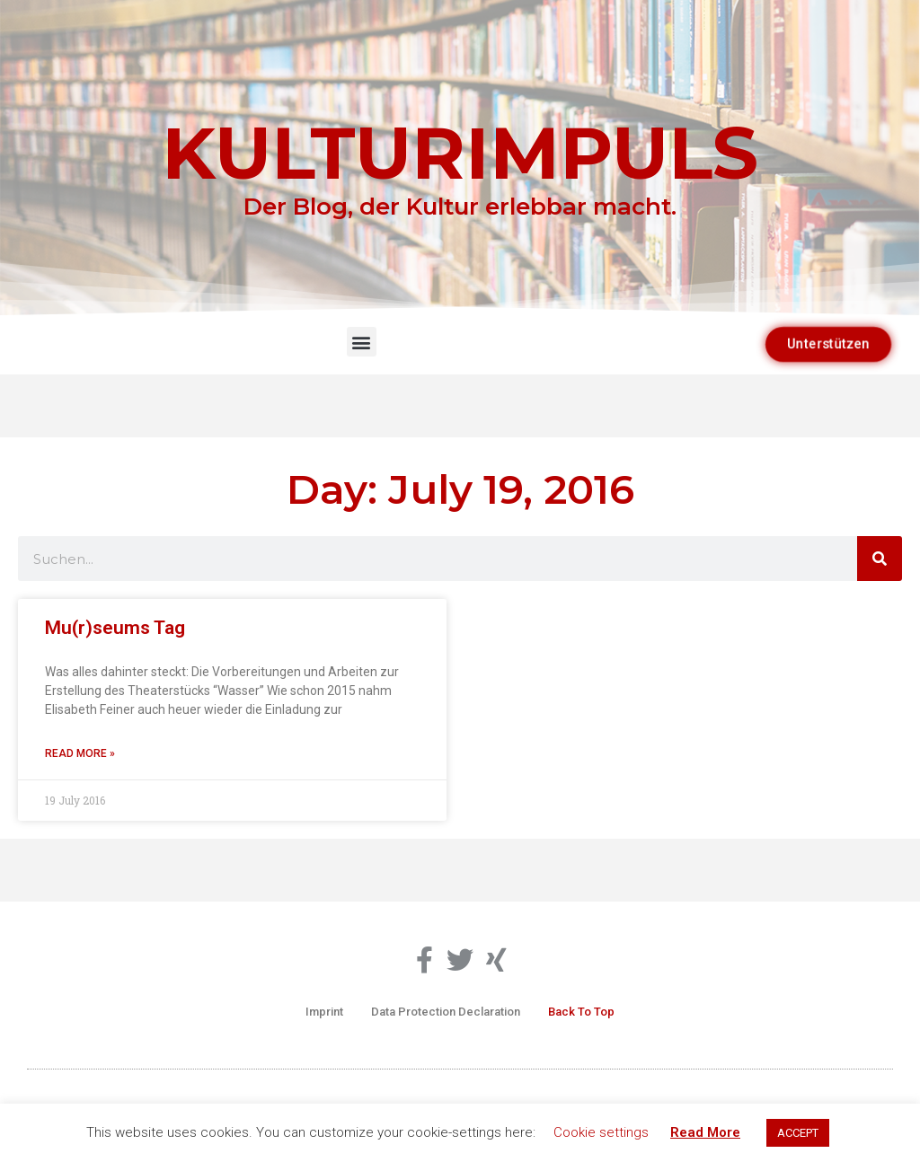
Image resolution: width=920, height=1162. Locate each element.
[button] (361, 342)
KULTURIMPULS (460, 153)
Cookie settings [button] (601, 1132)
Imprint (324, 1011)
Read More (705, 1132)
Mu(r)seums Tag (115, 627)
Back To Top (581, 1011)
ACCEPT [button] (797, 1133)
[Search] (879, 558)
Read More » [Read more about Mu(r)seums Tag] (80, 753)
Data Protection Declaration (445, 1011)
